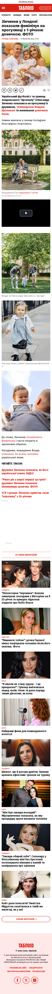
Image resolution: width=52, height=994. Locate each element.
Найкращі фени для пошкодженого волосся (24, 733)
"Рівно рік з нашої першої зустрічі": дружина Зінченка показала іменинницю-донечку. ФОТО (24, 483)
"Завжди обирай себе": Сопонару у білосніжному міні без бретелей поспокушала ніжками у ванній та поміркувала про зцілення (24, 861)
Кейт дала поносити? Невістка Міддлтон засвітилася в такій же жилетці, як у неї (22, 906)
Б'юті (34, 15)
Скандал (17, 15)
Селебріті (6, 15)
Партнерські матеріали (18, 971)
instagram (8, 196)
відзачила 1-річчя (28, 192)
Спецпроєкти (35, 968)
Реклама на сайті (18, 968)
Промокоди (38, 971)
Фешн (26, 15)
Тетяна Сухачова (10, 39)
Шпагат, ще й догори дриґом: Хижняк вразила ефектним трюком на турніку (26, 773)
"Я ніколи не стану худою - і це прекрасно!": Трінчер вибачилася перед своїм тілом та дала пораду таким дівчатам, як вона (23, 688)
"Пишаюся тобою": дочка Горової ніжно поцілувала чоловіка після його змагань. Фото (26, 643)
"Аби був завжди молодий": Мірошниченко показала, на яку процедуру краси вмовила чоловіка (24, 815)
